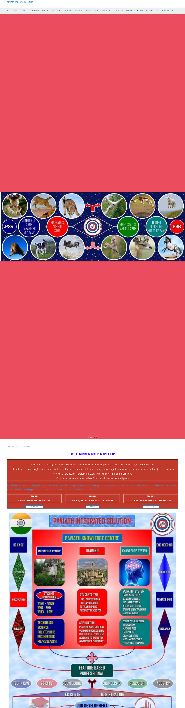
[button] (4, 226)
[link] (92, 512)
